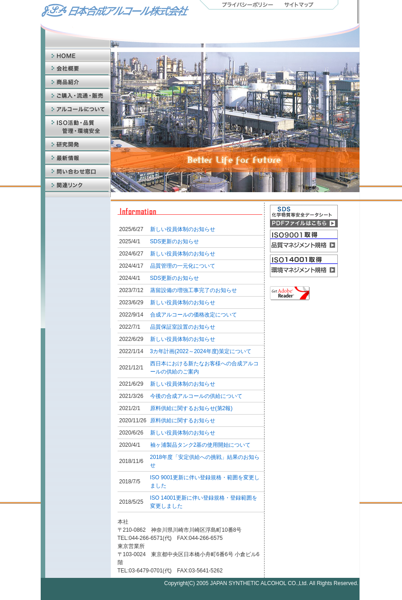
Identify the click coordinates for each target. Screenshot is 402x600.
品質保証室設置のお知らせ (182, 327)
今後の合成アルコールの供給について (196, 396)
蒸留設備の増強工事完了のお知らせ (193, 290)
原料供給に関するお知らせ (182, 420)
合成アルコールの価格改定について (193, 315)
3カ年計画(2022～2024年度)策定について (200, 351)
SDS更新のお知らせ (174, 241)
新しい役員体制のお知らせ (182, 229)
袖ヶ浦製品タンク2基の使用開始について (200, 445)
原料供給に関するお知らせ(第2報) (191, 408)
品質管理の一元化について (182, 266)
